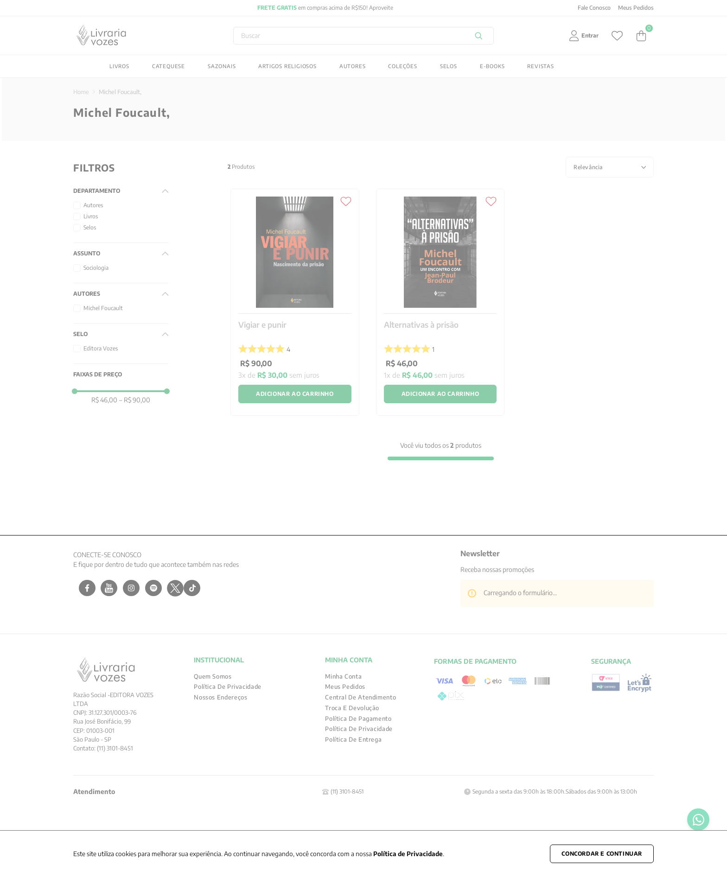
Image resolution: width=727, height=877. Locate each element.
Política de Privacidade (408, 854)
